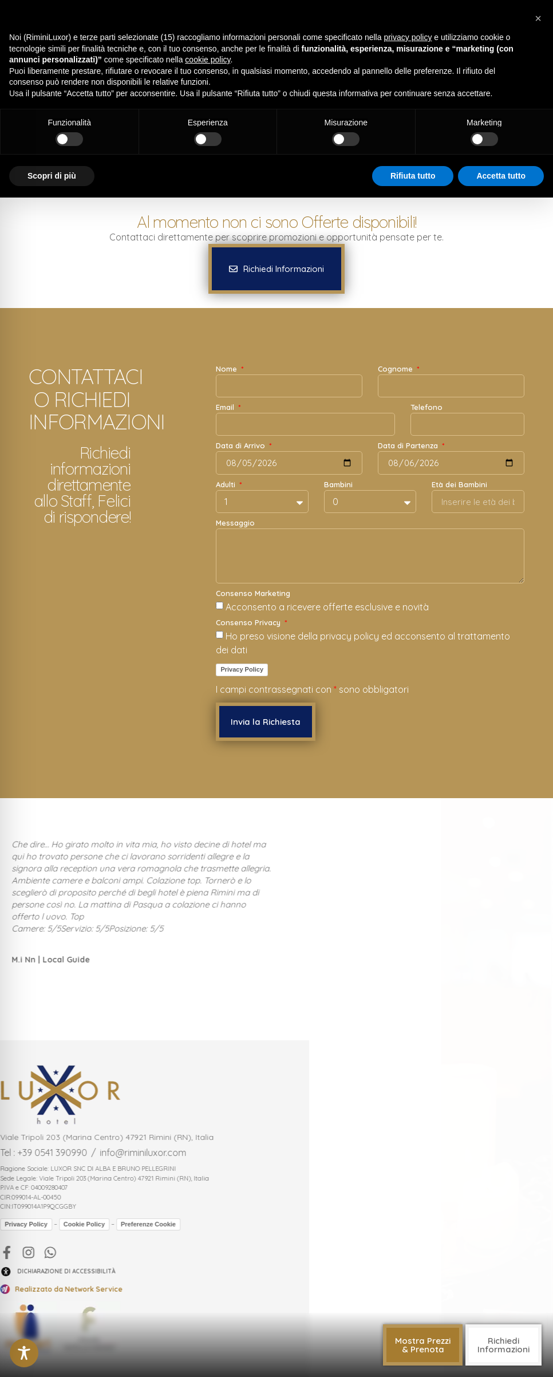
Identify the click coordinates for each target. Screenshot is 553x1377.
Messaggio (235, 523)
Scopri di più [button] (51, 175)
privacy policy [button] (408, 37)
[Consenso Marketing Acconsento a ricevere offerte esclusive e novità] (219, 605)
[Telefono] (467, 424)
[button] (423, 1345)
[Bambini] (370, 501)
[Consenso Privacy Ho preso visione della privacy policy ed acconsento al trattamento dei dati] (219, 634)
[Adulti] (262, 501)
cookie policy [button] (207, 59)
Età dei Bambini (459, 485)
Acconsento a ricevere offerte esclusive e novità (327, 607)
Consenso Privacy (249, 623)
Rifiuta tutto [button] (413, 175)
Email (226, 408)
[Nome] (289, 385)
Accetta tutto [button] (501, 175)
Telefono (426, 408)
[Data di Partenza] (451, 463)
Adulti (227, 485)
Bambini (338, 485)
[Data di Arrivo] (289, 463)
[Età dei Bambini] (478, 501)
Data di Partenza (409, 446)
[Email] (305, 424)
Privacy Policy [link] (241, 669)
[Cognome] (451, 385)
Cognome (396, 369)
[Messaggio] (370, 555)
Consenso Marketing (253, 594)
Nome (227, 369)
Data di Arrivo (241, 446)
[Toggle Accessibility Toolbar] (24, 1352)
